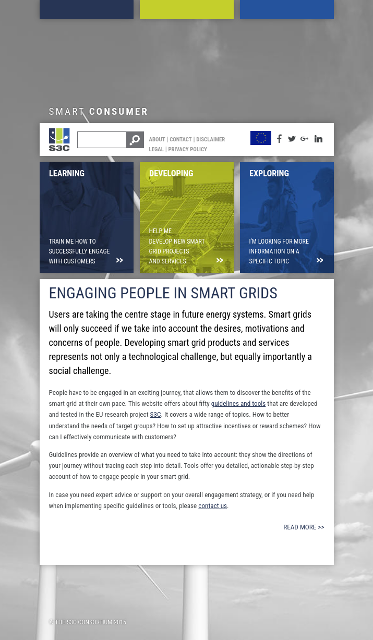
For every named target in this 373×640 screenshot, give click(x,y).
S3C (155, 414)
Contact (181, 139)
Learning (87, 9)
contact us (212, 506)
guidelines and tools (238, 403)
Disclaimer (210, 139)
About (157, 139)
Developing (187, 9)
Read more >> (303, 527)
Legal (156, 149)
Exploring (287, 9)
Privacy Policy (187, 149)
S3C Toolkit (64, 145)
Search (134, 140)
